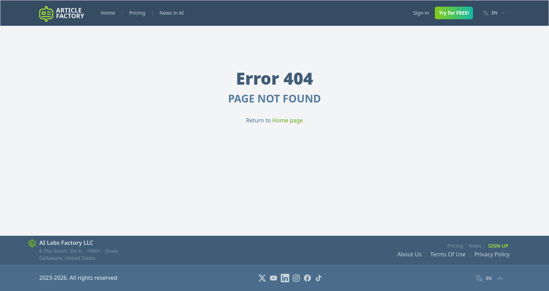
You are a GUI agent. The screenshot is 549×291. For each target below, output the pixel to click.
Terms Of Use (448, 254)
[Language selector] (494, 13)
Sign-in (421, 12)
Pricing (137, 12)
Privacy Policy (492, 254)
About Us (409, 254)
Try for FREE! (454, 12)
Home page (287, 120)
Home (108, 12)
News (475, 245)
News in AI (171, 12)
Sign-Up (498, 245)
